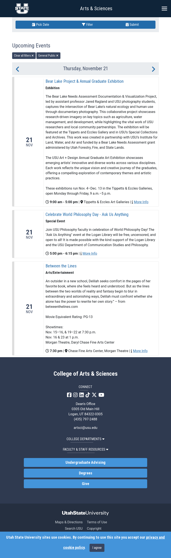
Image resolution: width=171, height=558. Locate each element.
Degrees (85, 473)
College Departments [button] (85, 439)
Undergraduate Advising (85, 462)
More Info (141, 202)
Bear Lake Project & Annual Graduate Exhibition (85, 81)
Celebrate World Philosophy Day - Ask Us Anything (87, 214)
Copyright (94, 529)
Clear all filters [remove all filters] (24, 55)
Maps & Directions (69, 522)
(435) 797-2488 (85, 419)
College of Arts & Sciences (86, 374)
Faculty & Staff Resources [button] (85, 449)
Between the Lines (61, 265)
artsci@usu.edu (85, 428)
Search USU (74, 529)
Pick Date (40, 25)
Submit (132, 25)
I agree (97, 548)
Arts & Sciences (96, 8)
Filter (87, 25)
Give (85, 483)
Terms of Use (97, 522)
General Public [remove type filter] (48, 55)
